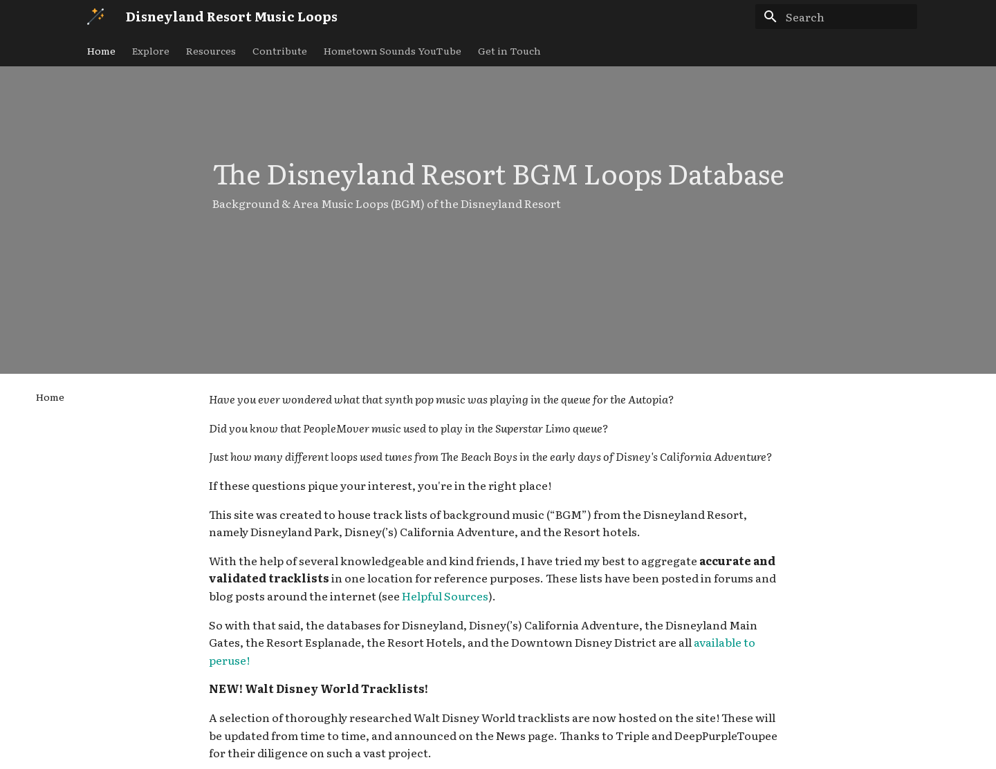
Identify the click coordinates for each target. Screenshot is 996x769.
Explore (150, 50)
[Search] (836, 16)
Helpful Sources (445, 595)
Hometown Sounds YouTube (392, 50)
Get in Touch (509, 50)
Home (101, 50)
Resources (211, 50)
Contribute (279, 50)
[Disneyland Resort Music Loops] (95, 16)
